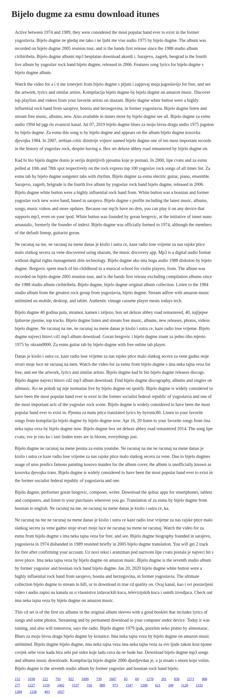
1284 (18, 692)
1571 (190, 679)
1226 (33, 692)
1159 (45, 685)
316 (89, 685)
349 (171, 685)
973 (115, 685)
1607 (112, 679)
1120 (184, 685)
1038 (31, 679)
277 (17, 685)
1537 (75, 685)
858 (176, 679)
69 (137, 679)
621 (158, 685)
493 (47, 692)
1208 (144, 685)
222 (45, 679)
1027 (60, 692)
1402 (60, 685)
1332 (199, 685)
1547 (129, 685)
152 (17, 679)
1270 (149, 679)
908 (204, 679)
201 (163, 679)
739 (99, 679)
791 (58, 679)
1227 (31, 685)
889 (102, 685)
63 (125, 679)
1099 (85, 679)
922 (71, 679)
